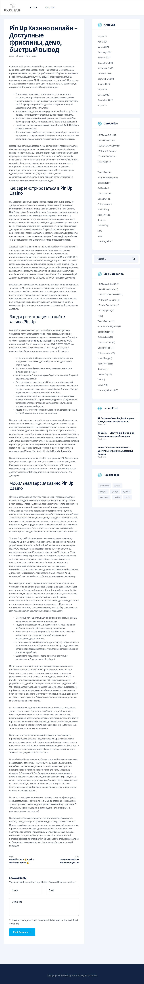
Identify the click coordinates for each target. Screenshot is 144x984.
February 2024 (104, 52)
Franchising (103, 209)
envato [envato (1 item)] (117, 486)
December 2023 (105, 63)
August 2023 (104, 84)
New (100, 231)
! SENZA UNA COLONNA (109, 146)
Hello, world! (104, 215)
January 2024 (104, 57)
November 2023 (105, 68)
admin (34, 56)
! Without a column (107, 151)
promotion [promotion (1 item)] (104, 497)
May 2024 (102, 36)
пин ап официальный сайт (39, 341)
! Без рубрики (104, 161)
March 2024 (103, 47)
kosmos (101, 220)
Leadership (103, 225)
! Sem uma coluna (106, 140)
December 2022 (105, 100)
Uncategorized (105, 241)
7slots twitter (104, 172)
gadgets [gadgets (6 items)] (103, 491)
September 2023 (106, 79)
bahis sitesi (103, 188)
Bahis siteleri (104, 183)
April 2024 (102, 42)
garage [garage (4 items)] (115, 491)
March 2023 (103, 95)
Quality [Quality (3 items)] (117, 497)
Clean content (105, 193)
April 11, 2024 (24, 56)
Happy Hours (71, 975)
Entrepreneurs (105, 204)
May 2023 (102, 89)
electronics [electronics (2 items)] (104, 486)
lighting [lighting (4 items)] (126, 491)
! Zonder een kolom (107, 156)
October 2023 (104, 73)
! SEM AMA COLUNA (107, 135)
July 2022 (102, 105)
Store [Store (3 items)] (127, 497)
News (11, 56)
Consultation (104, 199)
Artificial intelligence (108, 177)
